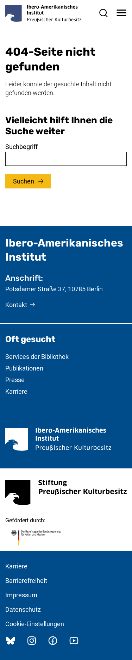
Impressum (21, 595)
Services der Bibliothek (37, 356)
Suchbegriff (21, 146)
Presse (15, 380)
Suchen (24, 181)
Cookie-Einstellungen (34, 624)
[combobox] (66, 159)
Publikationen (24, 368)
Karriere (16, 391)
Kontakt (16, 305)
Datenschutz (23, 609)
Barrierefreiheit (26, 580)
